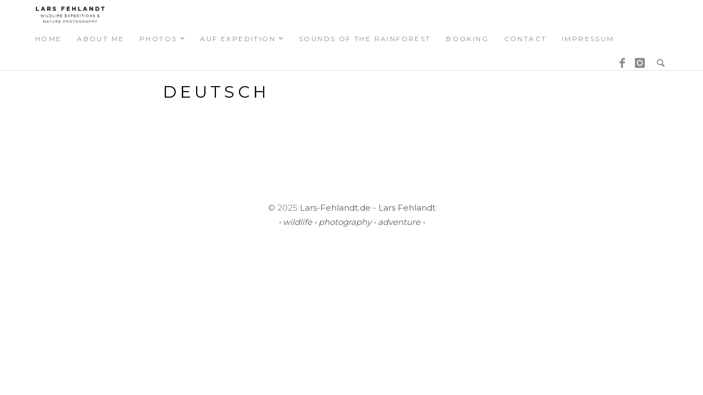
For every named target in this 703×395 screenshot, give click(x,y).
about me (100, 39)
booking (467, 39)
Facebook (618, 59)
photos (158, 39)
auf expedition (238, 39)
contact (525, 39)
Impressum (588, 39)
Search (658, 59)
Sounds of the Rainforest (365, 39)
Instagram (638, 59)
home (48, 39)
